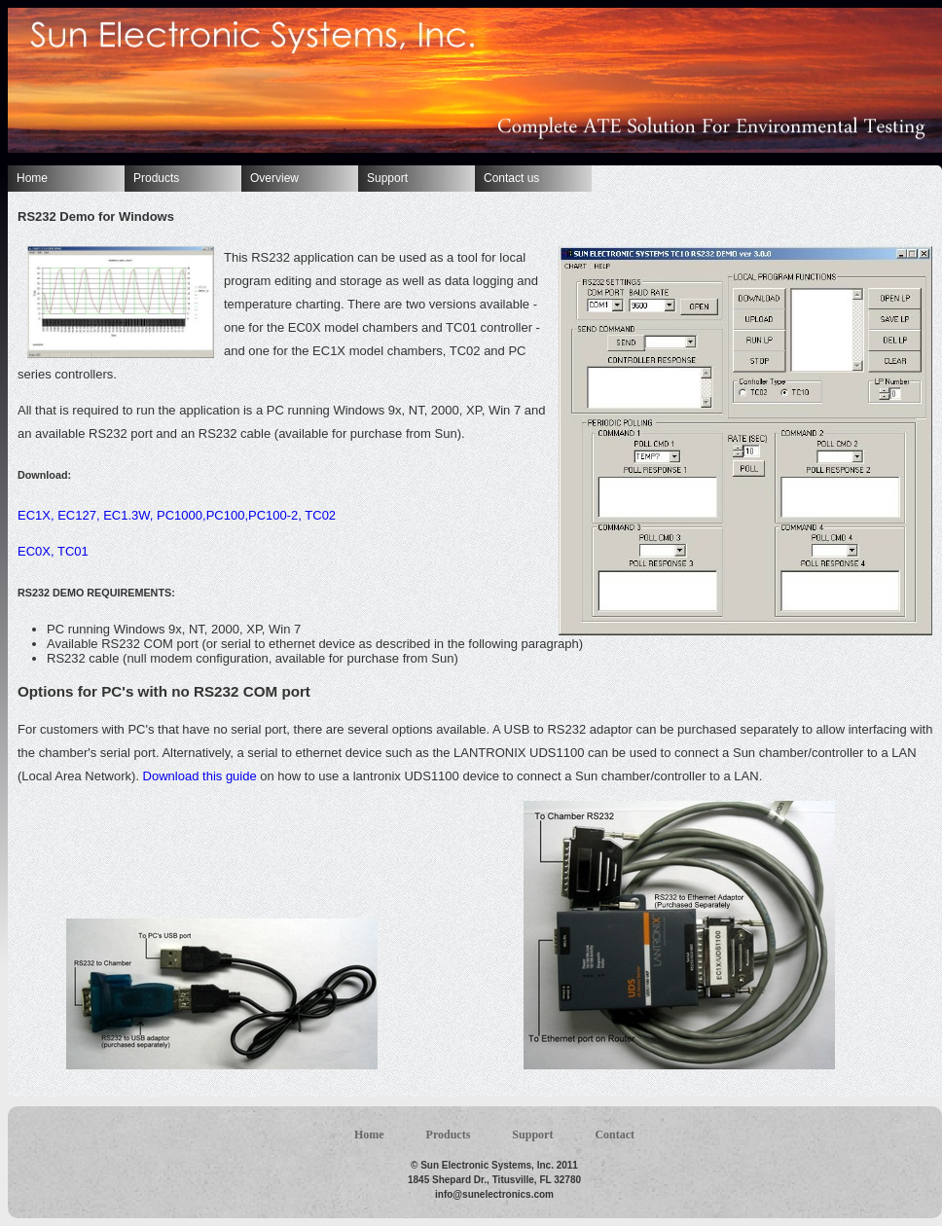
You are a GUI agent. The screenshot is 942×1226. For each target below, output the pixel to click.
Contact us (511, 178)
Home (32, 178)
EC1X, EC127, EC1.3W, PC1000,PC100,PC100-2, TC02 (177, 515)
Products (156, 178)
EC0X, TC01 (53, 551)
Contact (614, 1134)
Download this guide (200, 776)
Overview (274, 178)
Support (387, 178)
